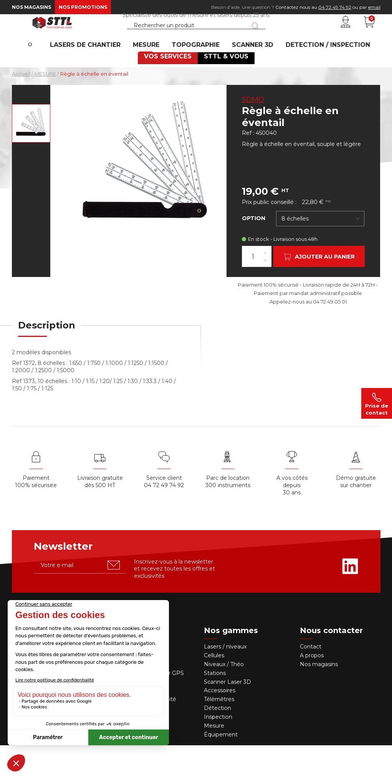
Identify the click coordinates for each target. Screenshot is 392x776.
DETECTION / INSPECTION (320, 71)
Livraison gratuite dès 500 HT (100, 512)
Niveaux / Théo (224, 694)
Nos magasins (31, 7)
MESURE (152, 71)
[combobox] (320, 249)
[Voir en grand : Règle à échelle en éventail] (31, 154)
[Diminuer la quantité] (265, 290)
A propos (312, 686)
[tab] (46, 361)
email (374, 7)
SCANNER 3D (249, 71)
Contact (310, 677)
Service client (164, 508)
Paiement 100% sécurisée (36, 512)
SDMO (253, 130)
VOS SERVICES (170, 86)
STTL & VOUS (223, 86)
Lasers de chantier (96, 71)
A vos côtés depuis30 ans (292, 516)
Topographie (197, 71)
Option (253, 248)
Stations (215, 703)
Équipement (221, 765)
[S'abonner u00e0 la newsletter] (113, 595)
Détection (218, 738)
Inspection (218, 747)
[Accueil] (42, 65)
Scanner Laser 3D (227, 712)
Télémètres (219, 729)
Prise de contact (376, 403)
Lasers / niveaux (225, 677)
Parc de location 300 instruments (227, 512)
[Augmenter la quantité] (265, 283)
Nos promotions (83, 7)
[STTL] (52, 36)
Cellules (214, 686)
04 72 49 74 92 (334, 7)
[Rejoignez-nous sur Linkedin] (350, 597)
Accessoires (219, 721)
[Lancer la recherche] (254, 39)
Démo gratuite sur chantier (356, 512)
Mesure (214, 756)
